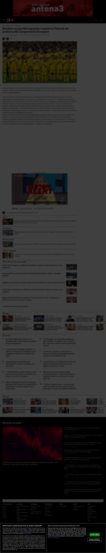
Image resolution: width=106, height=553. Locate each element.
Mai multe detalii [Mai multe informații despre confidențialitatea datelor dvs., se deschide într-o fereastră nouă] (27, 533)
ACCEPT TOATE (95, 534)
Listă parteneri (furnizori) (53, 537)
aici (12, 544)
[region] (53, 538)
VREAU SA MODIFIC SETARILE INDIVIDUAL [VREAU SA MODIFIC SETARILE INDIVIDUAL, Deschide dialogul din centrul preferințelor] (94, 539)
